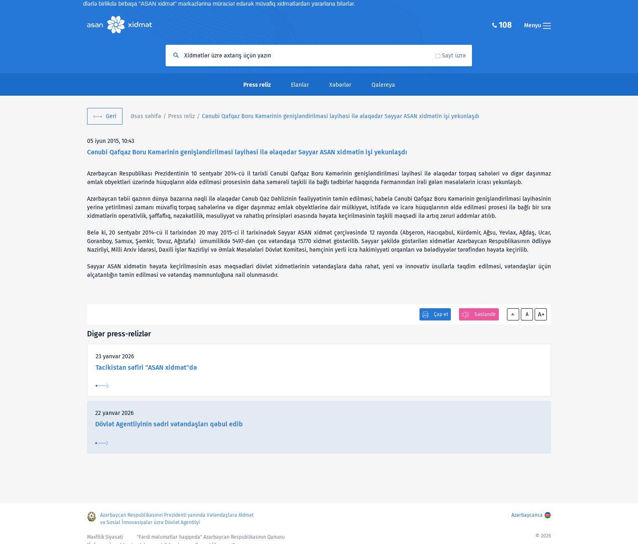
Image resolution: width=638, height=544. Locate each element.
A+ (541, 314)
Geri (111, 116)
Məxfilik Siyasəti (105, 537)
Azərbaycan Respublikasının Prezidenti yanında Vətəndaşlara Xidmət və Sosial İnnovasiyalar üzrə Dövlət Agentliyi (176, 518)
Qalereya (383, 84)
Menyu (537, 25)
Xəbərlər (340, 84)
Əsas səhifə (146, 116)
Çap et (441, 314)
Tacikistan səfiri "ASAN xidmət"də (146, 367)
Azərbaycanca (527, 515)
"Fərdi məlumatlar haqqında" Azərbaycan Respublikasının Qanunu (211, 537)
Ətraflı (102, 386)
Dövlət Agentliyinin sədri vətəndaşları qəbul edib (169, 424)
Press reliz (181, 116)
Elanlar (300, 84)
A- (513, 314)
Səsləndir (485, 314)
